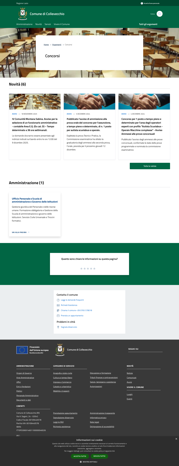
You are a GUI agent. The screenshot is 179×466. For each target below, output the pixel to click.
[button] (89, 462)
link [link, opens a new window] (113, 451)
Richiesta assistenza (61, 426)
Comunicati (131, 377)
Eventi (129, 398)
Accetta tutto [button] (80, 456)
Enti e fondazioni (23, 386)
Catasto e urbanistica (62, 386)
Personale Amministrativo (27, 395)
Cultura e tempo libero (62, 377)
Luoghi (130, 394)
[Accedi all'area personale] (150, 3)
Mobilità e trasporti (61, 391)
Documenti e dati (23, 399)
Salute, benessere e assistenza (103, 381)
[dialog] (89, 451)
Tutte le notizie (150, 166)
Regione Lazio (22, 3)
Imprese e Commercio (62, 382)
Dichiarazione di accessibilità (102, 426)
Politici (19, 391)
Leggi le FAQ (58, 422)
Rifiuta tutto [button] (99, 456)
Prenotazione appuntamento (65, 413)
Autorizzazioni (96, 386)
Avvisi (14, 113)
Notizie (130, 373)
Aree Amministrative (25, 377)
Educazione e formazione (100, 373)
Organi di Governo (24, 373)
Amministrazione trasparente (102, 413)
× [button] (176, 439)
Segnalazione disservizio (63, 417)
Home (46, 44)
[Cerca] (160, 14)
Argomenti (56, 44)
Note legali (94, 422)
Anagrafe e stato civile (62, 373)
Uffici (18, 382)
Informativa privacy (98, 417)
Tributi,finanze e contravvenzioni (104, 377)
